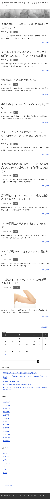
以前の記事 (44, 327)
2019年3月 (6, 428)
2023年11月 (6, 405)
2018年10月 (6, 441)
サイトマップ (9, 485)
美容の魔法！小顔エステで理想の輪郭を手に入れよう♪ (20, 373)
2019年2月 (6, 431)
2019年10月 (6, 421)
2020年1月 (6, 418)
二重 (4, 469)
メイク (15, 259)
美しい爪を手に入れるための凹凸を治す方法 (17, 384)
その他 (16, 60)
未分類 (16, 32)
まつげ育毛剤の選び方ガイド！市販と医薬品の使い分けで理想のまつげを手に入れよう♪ (25, 168)
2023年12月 (6, 402)
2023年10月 (6, 408)
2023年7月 (6, 415)
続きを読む (45, 42)
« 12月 (4, 354)
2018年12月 (6, 434)
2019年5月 (6, 424)
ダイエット (16, 287)
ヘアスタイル (7, 463)
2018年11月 (6, 437)
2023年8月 (6, 412)
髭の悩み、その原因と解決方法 (18, 80)
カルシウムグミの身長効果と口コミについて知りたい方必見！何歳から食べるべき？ (23, 136)
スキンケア (6, 456)
